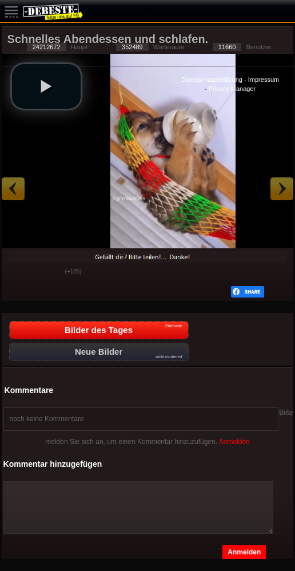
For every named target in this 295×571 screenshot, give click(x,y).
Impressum (263, 79)
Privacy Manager (232, 88)
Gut (19, 272)
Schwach (48, 272)
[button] (46, 86)
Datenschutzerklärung (211, 79)
